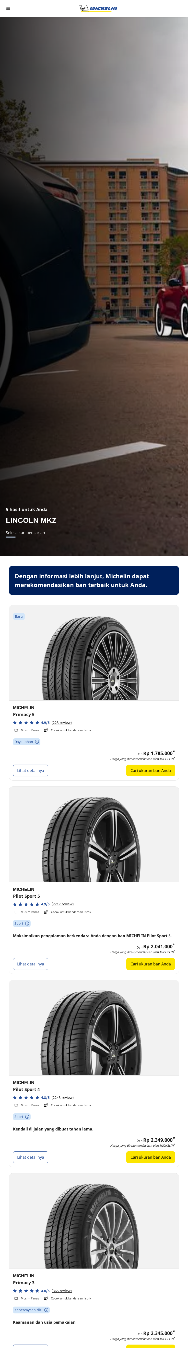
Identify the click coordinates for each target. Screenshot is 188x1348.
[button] (42, 722)
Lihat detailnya (30, 770)
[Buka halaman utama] (98, 8)
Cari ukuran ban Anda (150, 770)
